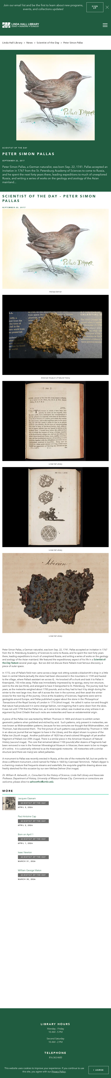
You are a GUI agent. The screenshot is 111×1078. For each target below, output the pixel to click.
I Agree (98, 1070)
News (29, 42)
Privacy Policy (59, 1071)
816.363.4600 (55, 1057)
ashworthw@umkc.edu (41, 781)
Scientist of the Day (48, 42)
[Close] (107, 7)
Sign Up (95, 7)
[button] (105, 25)
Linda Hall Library (12, 42)
